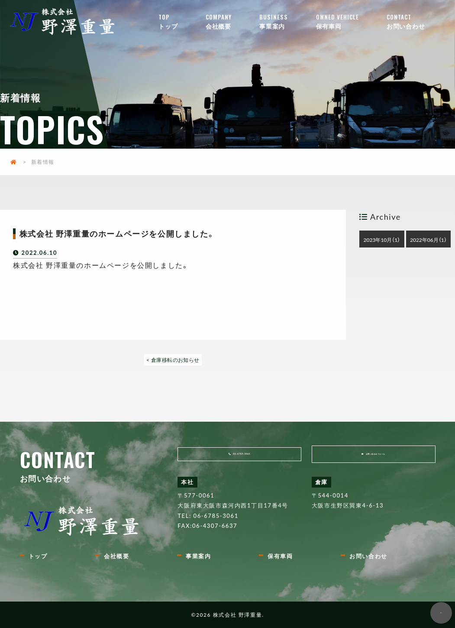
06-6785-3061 (245, 458)
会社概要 (233, 21)
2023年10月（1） (382, 240)
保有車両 (350, 21)
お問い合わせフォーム (378, 459)
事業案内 (287, 21)
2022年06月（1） (428, 240)
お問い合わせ (419, 21)
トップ (182, 21)
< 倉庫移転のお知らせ (173, 360)
